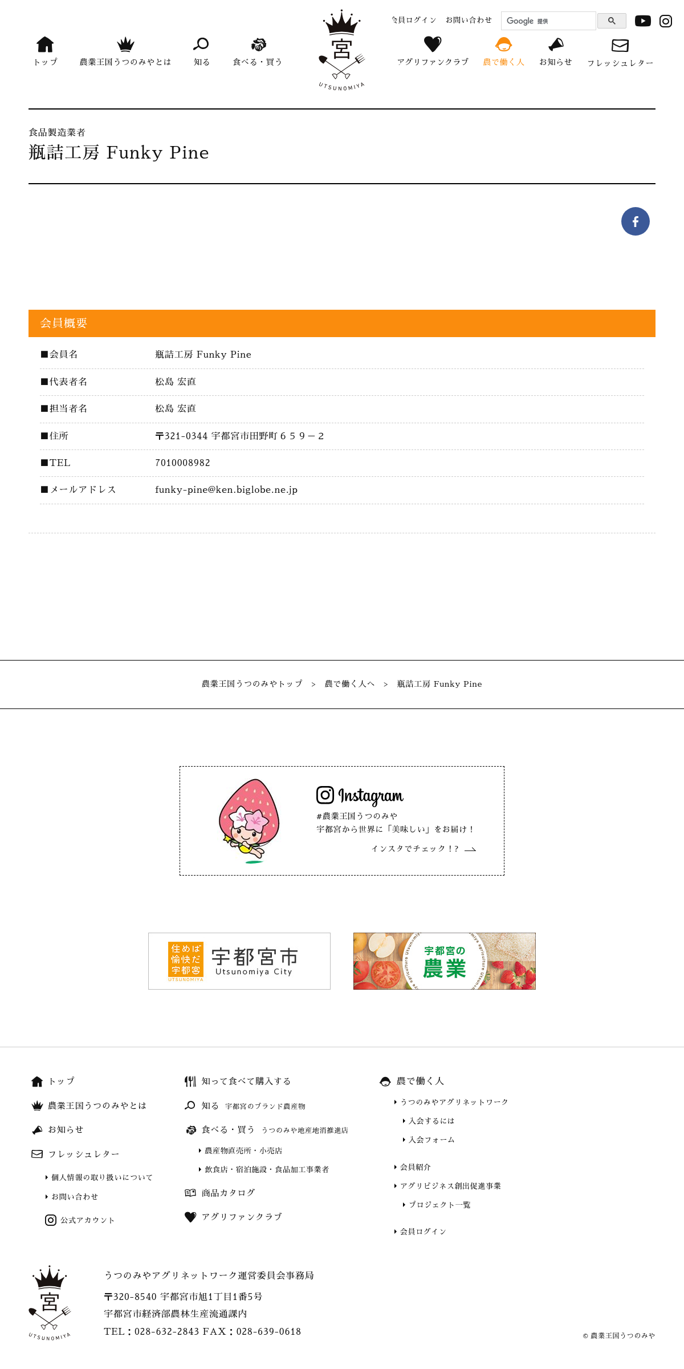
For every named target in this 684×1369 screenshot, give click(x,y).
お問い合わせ (75, 1197)
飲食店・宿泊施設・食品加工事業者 (267, 1169)
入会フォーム (432, 1140)
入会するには (432, 1121)
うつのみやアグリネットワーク (454, 1102)
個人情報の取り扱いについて (102, 1177)
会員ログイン (423, 1232)
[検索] (547, 21)
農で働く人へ (350, 684)
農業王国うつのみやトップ (252, 684)
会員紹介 (415, 1167)
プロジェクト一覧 (440, 1205)
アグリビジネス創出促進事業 (450, 1186)
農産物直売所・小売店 (244, 1151)
